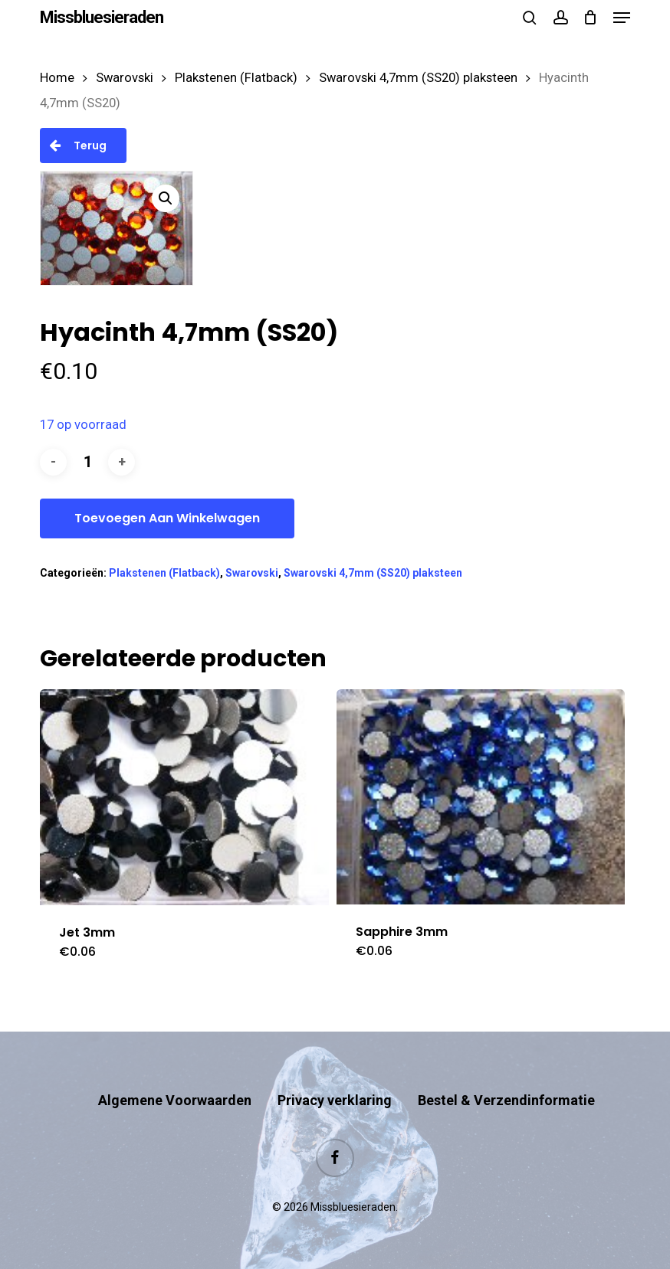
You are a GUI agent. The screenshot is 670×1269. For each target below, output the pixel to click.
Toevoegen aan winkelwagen (167, 518)
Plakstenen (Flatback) (236, 77)
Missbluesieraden (101, 17)
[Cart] (591, 17)
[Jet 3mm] (184, 797)
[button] (621, 17)
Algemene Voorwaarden (174, 1100)
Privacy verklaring (335, 1100)
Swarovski (124, 77)
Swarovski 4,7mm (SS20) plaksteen (418, 77)
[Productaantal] (87, 462)
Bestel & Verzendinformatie (506, 1100)
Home (57, 77)
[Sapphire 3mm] (481, 796)
